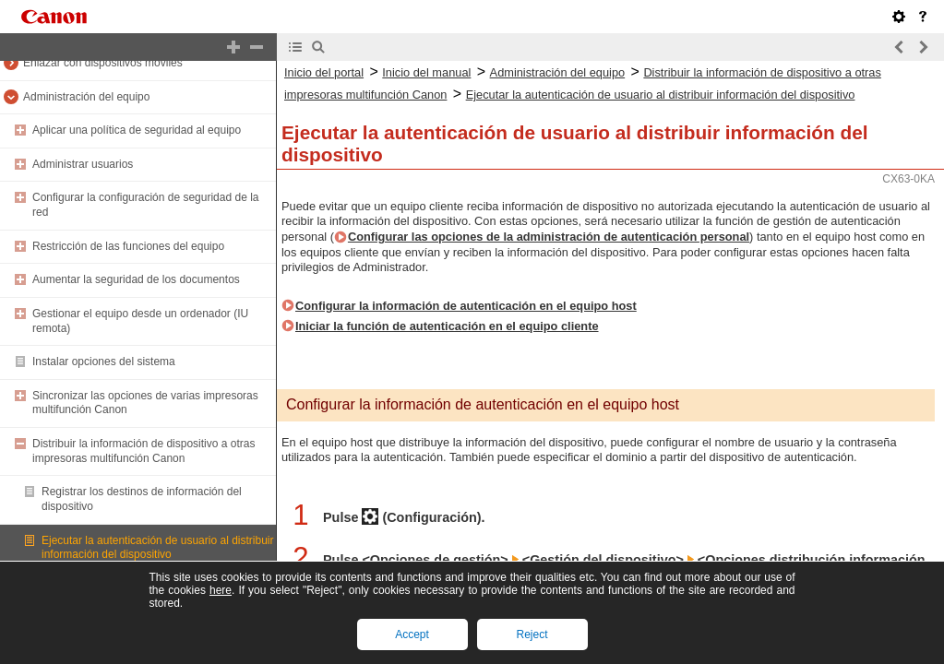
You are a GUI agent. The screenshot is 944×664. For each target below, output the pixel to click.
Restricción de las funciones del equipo (128, 246)
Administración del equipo (86, 96)
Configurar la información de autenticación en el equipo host (466, 306)
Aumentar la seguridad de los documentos (136, 279)
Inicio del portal (324, 72)
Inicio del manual (426, 72)
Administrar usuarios (82, 164)
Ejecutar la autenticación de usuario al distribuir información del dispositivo (157, 548)
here (220, 590)
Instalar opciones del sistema (103, 361)
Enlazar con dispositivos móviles (103, 62)
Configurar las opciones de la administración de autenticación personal (548, 236)
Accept (412, 634)
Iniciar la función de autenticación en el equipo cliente (447, 326)
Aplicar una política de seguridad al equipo (136, 130)
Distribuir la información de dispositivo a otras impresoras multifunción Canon (143, 451)
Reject (531, 634)
